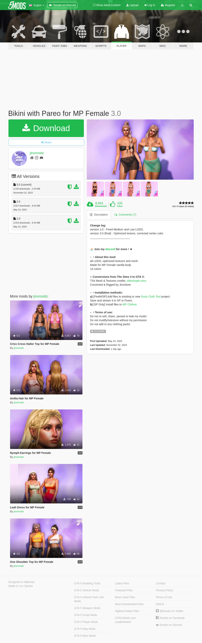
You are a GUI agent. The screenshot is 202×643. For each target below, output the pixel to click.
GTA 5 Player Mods (86, 621)
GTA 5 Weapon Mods (87, 608)
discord (110, 249)
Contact (160, 583)
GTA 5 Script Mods (85, 615)
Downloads (101, 206)
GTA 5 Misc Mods (85, 635)
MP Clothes (130, 304)
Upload (132, 5)
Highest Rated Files (127, 611)
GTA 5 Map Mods (84, 628)
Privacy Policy (164, 590)
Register (168, 5)
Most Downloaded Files (129, 604)
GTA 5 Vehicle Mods (86, 590)
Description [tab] (99, 214)
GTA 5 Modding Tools (87, 583)
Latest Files (122, 583)
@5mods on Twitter (169, 611)
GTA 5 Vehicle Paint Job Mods (89, 599)
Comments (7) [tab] (125, 214)
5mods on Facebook (170, 618)
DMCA (160, 604)
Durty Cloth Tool (151, 296)
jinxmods (37, 153)
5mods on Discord (169, 625)
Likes (120, 206)
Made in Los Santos (20, 586)
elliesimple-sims (136, 280)
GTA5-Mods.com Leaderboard (125, 619)
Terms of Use (164, 597)
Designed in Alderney (21, 582)
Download (46, 128)
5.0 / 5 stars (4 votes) (183, 206)
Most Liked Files (125, 597)
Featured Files (124, 590)
